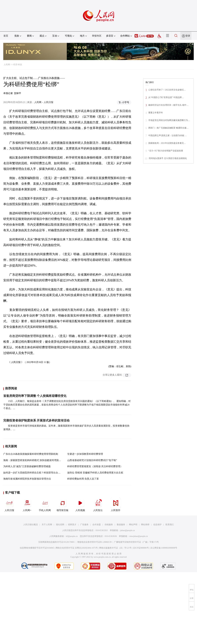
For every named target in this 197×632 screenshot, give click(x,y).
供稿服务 (109, 524)
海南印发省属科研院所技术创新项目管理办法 (27, 478)
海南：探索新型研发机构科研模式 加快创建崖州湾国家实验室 (35, 460)
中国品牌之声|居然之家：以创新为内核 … (167, 135)
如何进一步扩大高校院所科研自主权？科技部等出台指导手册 (35, 472)
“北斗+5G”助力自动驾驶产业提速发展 (165, 151)
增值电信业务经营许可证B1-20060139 (94, 542)
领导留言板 (62, 505)
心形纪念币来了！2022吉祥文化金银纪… (167, 90)
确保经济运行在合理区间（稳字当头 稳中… (168, 105)
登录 (187, 35)
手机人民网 (45, 505)
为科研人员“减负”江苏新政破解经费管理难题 (27, 466)
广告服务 (84, 524)
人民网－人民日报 (43, 102)
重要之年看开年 (155, 113)
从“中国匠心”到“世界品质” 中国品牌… (166, 97)
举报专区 (96, 35)
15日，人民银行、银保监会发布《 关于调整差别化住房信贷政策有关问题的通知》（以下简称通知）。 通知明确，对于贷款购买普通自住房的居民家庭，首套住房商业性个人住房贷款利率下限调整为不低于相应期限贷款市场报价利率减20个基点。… (67, 405)
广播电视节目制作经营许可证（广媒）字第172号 (136, 542)
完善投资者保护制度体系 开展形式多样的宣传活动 (36, 420)
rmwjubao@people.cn (138, 536)
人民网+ (27, 505)
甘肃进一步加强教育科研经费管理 (85, 454)
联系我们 (169, 524)
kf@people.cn (72, 536)
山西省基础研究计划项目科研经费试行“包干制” (92, 460)
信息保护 (157, 524)
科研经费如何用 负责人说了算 (83, 478)
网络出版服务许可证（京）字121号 (115, 548)
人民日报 (9, 505)
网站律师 (145, 524)
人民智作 (115, 505)
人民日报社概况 (30, 524)
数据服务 (121, 524)
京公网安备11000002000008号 (163, 548)
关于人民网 (47, 524)
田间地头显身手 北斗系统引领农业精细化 (168, 158)
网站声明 (133, 524)
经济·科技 (17, 64)
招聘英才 (72, 524)
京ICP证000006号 (141, 548)
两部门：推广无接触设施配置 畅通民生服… (168, 128)
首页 (5, 35)
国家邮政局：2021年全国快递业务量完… (167, 143)
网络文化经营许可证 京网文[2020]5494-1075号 (77, 548)
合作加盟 (96, 524)
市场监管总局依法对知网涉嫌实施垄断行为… (169, 120)
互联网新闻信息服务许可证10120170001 (56, 542)
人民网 (7, 64)
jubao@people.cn (127, 530)
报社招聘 (60, 524)
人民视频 (80, 505)
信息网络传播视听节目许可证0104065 (37, 548)
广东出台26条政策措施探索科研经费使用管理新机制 (30, 454)
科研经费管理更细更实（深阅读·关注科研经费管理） (95, 466)
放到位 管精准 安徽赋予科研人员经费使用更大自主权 (95, 472)
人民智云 (98, 505)
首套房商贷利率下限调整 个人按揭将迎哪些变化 (35, 395)
